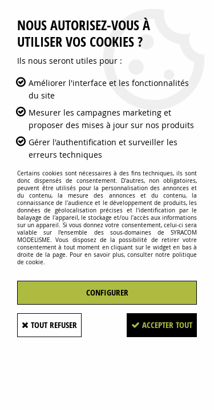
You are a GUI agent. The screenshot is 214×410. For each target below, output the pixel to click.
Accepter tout (161, 325)
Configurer (107, 292)
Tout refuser (49, 325)
